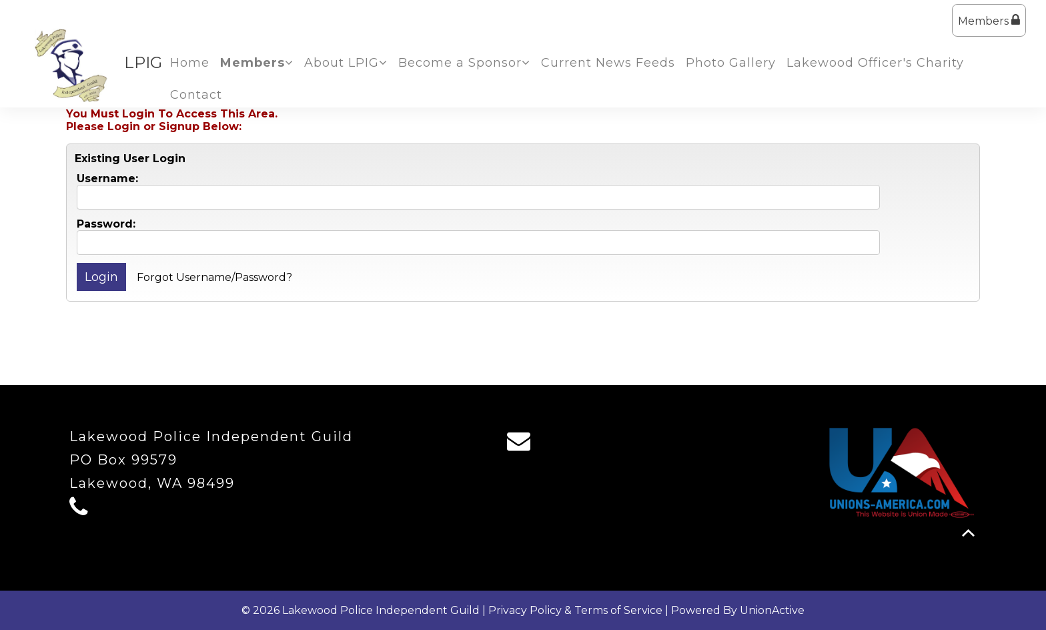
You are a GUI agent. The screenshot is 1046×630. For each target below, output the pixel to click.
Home (189, 62)
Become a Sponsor (464, 62)
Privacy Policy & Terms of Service (575, 610)
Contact (196, 94)
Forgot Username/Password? (214, 277)
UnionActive (772, 610)
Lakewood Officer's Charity (875, 62)
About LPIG (346, 62)
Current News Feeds (608, 62)
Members (989, 20)
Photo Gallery (731, 62)
